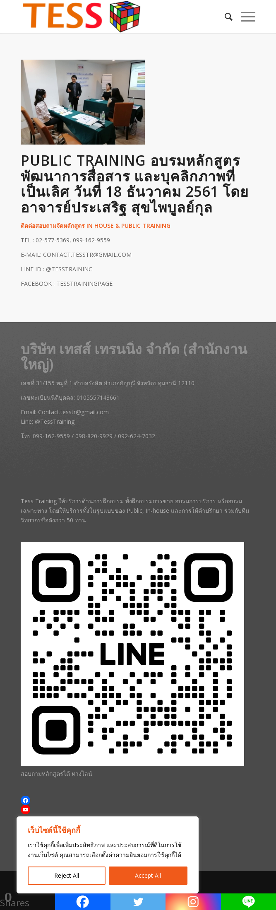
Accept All (148, 875)
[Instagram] (193, 901)
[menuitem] (224, 16)
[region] (108, 854)
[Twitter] (138, 901)
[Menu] (244, 16)
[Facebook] (82, 901)
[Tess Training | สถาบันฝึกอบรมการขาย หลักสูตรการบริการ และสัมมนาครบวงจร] (115, 16)
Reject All (66, 875)
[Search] (224, 16)
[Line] (248, 901)
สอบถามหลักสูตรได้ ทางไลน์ (56, 773)
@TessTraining (54, 421)
